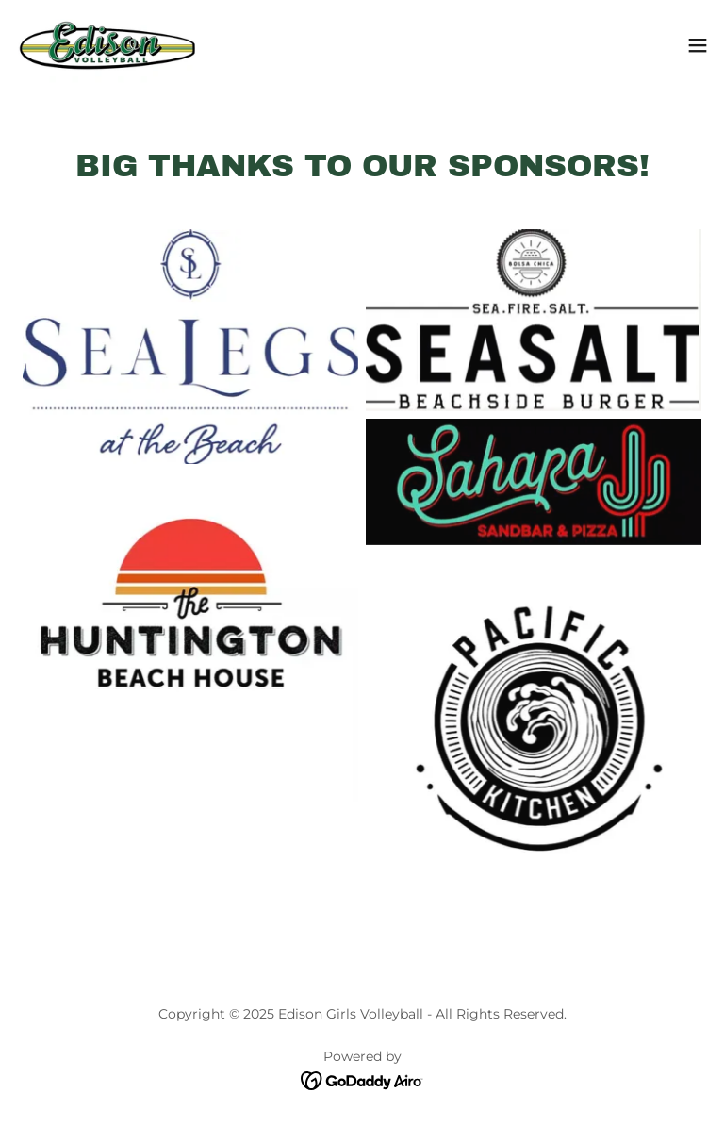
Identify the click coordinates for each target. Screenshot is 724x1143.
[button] (697, 45)
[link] (106, 45)
